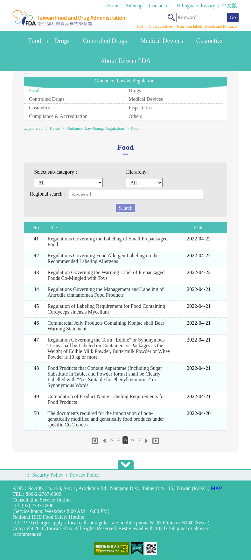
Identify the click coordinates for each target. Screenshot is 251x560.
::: (102, 5)
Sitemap (134, 5)
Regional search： (49, 194)
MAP (216, 488)
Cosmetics (209, 40)
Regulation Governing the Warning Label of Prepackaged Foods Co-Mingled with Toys (105, 275)
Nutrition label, (190, 26)
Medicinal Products (221, 26)
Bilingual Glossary (196, 5)
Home (113, 5)
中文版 (229, 5)
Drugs (62, 40)
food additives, (162, 26)
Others (135, 116)
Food (34, 40)
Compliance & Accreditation (58, 116)
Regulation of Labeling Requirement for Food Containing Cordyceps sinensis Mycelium (106, 309)
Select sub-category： (56, 172)
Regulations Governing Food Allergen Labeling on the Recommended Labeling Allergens (102, 258)
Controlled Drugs (105, 40)
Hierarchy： (138, 172)
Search (126, 208)
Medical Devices (161, 40)
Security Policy (47, 475)
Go (233, 17)
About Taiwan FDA (125, 60)
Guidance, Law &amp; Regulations (96, 128)
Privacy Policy (85, 475)
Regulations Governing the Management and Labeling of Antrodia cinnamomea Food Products (105, 292)
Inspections (140, 107)
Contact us (160, 5)
